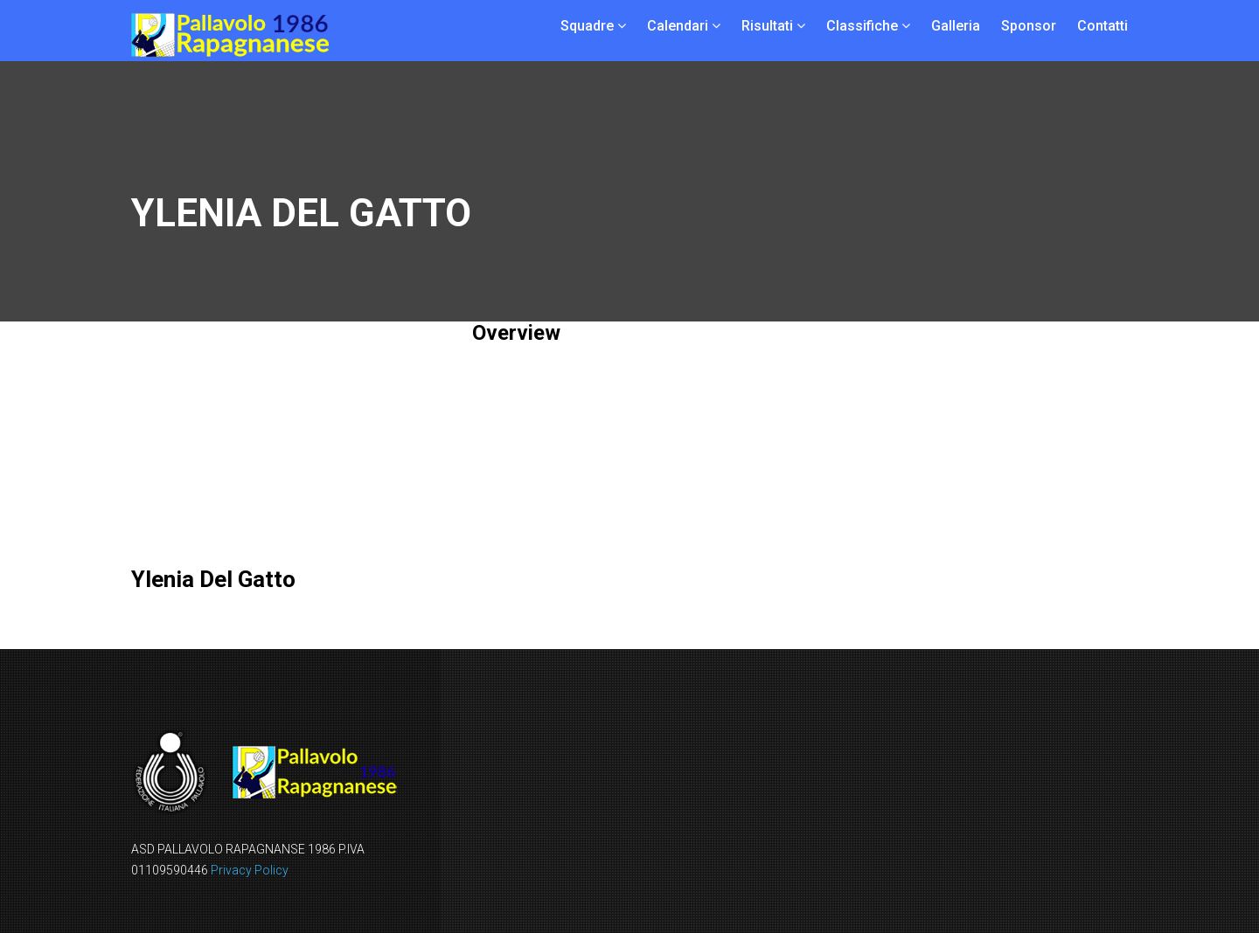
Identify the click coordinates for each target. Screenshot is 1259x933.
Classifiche (862, 25)
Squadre (587, 25)
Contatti (1102, 25)
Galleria (955, 25)
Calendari (677, 25)
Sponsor (1028, 25)
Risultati (767, 25)
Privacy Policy (250, 870)
